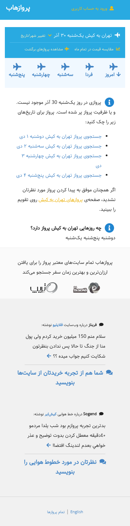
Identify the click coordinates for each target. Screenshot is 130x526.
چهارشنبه (41, 74)
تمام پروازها (56, 512)
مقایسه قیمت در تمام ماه (96, 49)
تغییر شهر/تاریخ (36, 36)
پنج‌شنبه (17, 74)
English (76, 512)
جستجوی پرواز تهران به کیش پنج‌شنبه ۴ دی (59, 175)
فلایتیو (57, 325)
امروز (113, 74)
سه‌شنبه (65, 74)
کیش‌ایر (50, 414)
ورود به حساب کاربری (92, 8)
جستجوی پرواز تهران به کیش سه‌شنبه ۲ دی (59, 146)
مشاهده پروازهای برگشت (47, 49)
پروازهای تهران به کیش (60, 199)
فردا (89, 74)
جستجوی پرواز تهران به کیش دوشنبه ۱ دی (60, 136)
